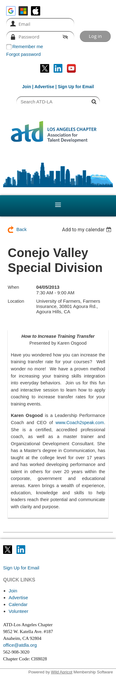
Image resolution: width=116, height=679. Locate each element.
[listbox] (87, 229)
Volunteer (18, 611)
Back (21, 229)
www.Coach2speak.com (80, 422)
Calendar (18, 604)
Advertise (44, 86)
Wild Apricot (61, 672)
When (13, 287)
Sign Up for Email (21, 567)
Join (26, 86)
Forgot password (23, 54)
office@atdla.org (20, 645)
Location (16, 301)
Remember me (27, 46)
